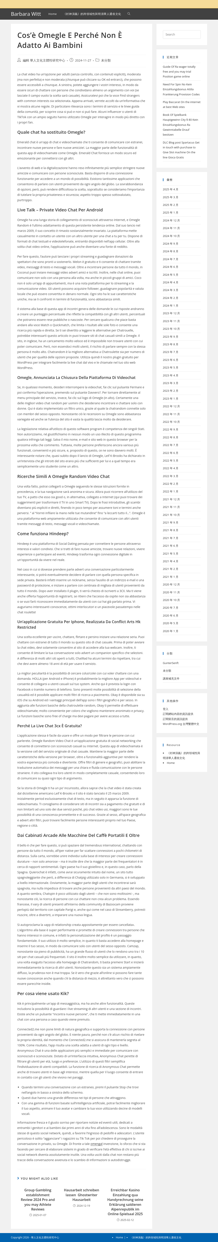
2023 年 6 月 (170, 360)
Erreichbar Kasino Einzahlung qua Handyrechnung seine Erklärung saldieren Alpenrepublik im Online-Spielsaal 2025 (125, 1202)
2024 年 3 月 (170, 290)
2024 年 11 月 (171, 228)
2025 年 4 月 (170, 189)
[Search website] (128, 13)
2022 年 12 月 (171, 406)
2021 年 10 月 (171, 515)
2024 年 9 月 (170, 243)
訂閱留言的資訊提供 (175, 719)
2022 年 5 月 (170, 460)
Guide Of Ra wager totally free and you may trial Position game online (179, 72)
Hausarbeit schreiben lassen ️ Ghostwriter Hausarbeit (81, 1195)
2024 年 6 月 (170, 267)
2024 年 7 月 (170, 259)
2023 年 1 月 (170, 398)
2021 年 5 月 (170, 553)
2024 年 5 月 (170, 275)
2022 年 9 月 (170, 429)
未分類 (106, 60)
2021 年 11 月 (171, 507)
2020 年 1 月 (170, 631)
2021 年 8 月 (170, 530)
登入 (165, 709)
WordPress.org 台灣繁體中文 (181, 724)
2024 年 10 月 (171, 236)
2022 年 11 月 (171, 414)
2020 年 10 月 (171, 600)
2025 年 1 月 (170, 212)
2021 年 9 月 (170, 522)
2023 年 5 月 (170, 367)
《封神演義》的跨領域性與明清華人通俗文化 (155, 1237)
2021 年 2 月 (170, 569)
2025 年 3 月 (170, 197)
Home (171, 763)
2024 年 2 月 (170, 298)
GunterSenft (171, 663)
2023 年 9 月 (170, 336)
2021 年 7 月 (170, 538)
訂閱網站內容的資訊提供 (178, 714)
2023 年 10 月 (171, 329)
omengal (96, 1144)
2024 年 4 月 (170, 282)
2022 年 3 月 (170, 476)
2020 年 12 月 (171, 584)
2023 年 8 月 (170, 344)
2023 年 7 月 (170, 352)
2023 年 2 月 (170, 391)
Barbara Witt (26, 13)
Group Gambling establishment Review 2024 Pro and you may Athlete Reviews (38, 1200)
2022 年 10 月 (171, 422)
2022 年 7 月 (170, 445)
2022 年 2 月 (170, 484)
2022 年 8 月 (170, 437)
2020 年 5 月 (170, 623)
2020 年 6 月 (170, 615)
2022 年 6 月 (170, 453)
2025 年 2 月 (170, 205)
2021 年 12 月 (171, 499)
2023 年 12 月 (171, 313)
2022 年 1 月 (170, 491)
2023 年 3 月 (170, 383)
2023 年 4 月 (170, 375)
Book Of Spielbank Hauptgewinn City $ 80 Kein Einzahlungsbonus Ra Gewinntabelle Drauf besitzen (180, 125)
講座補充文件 (171, 678)
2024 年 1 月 (170, 305)
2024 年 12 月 (171, 220)
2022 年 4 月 (170, 468)
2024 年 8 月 (170, 251)
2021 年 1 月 (170, 577)
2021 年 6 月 (170, 546)
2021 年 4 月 (170, 561)
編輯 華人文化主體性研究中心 (44, 60)
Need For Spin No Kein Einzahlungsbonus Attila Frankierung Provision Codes (181, 89)
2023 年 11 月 (171, 321)
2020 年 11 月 (171, 592)
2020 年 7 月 (170, 608)
